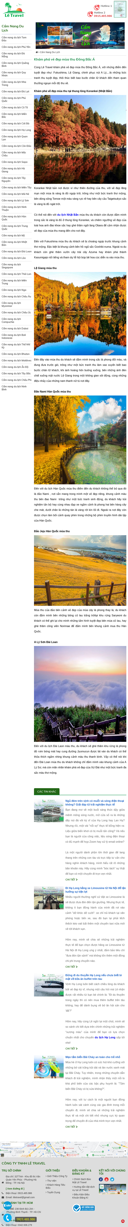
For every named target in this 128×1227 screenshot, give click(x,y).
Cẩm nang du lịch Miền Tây (17, 187)
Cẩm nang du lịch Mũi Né (15, 194)
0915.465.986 (103, 16)
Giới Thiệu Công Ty (56, 1176)
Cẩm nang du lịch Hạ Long (16, 130)
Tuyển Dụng (53, 1192)
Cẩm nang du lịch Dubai (15, 328)
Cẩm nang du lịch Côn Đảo (16, 146)
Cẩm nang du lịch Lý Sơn (15, 200)
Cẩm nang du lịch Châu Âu (16, 296)
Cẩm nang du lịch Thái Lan (16, 274)
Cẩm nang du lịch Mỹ (13, 235)
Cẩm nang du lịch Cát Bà (15, 123)
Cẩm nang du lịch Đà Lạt (15, 91)
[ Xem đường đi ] (15, 1188)
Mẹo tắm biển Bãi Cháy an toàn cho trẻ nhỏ (93, 1057)
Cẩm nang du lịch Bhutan (16, 354)
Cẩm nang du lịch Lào (14, 258)
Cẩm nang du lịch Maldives (16, 360)
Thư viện (51, 1180)
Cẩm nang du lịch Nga (14, 290)
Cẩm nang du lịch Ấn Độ (15, 367)
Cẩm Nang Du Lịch (50, 52)
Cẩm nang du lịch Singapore (11, 266)
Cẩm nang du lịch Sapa (15, 162)
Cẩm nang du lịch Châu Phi (16, 380)
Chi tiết (72, 879)
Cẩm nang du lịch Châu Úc (16, 312)
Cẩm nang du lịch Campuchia (11, 321)
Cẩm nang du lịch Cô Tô (15, 107)
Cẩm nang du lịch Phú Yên (16, 47)
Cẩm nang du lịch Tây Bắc (16, 373)
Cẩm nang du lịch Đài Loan (17, 251)
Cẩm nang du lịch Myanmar (11, 305)
